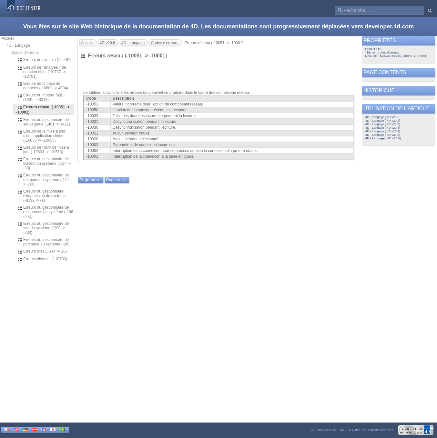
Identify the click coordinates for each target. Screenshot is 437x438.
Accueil (8, 38)
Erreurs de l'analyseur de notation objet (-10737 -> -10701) (41, 72)
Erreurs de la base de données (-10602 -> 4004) (42, 85)
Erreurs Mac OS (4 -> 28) (42, 251)
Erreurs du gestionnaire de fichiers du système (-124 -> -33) (44, 163)
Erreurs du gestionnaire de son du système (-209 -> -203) (43, 228)
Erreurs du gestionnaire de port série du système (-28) (43, 241)
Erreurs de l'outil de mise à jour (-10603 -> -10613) (43, 149)
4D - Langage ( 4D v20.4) (382, 131)
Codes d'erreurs (25, 52)
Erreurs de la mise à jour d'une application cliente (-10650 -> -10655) (41, 136)
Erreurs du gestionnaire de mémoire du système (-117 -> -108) (44, 179)
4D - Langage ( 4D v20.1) (382, 120)
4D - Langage (18, 45)
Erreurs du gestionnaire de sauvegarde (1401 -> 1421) (43, 121)
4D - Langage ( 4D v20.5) (382, 134)
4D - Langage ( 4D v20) (381, 117)
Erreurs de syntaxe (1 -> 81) (44, 60)
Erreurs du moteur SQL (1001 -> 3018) (40, 97)
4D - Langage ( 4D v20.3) (382, 127)
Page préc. (89, 179)
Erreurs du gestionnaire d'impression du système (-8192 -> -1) (41, 196)
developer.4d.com (389, 26)
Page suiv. (116, 179)
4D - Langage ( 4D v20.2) (382, 124)
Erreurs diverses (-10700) (42, 259)
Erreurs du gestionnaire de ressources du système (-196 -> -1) (45, 212)
